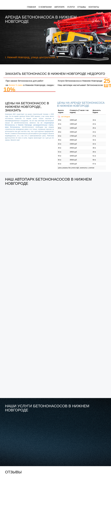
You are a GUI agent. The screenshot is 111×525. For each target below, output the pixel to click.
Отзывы (81, 7)
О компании (45, 7)
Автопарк (59, 7)
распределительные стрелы (43, 125)
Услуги (71, 7)
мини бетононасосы (12, 127)
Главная (31, 7)
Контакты (94, 7)
